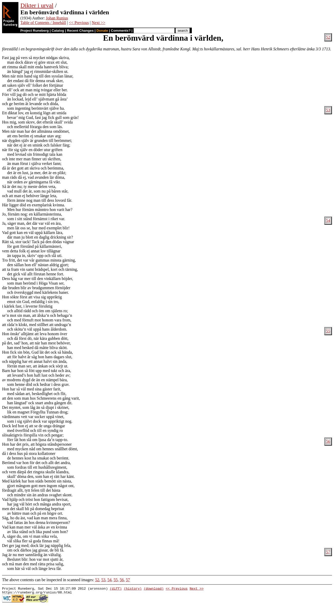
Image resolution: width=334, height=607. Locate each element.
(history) (133, 589)
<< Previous (79, 22)
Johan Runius (57, 18)
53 (328, 110)
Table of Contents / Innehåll (43, 22)
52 (328, 37)
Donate (102, 30)
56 (328, 441)
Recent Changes (80, 30)
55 (328, 331)
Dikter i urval (36, 5)
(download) (154, 589)
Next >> (98, 22)
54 (328, 220)
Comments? (121, 30)
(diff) (116, 589)
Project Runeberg (34, 30)
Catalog (58, 30)
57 (328, 552)
